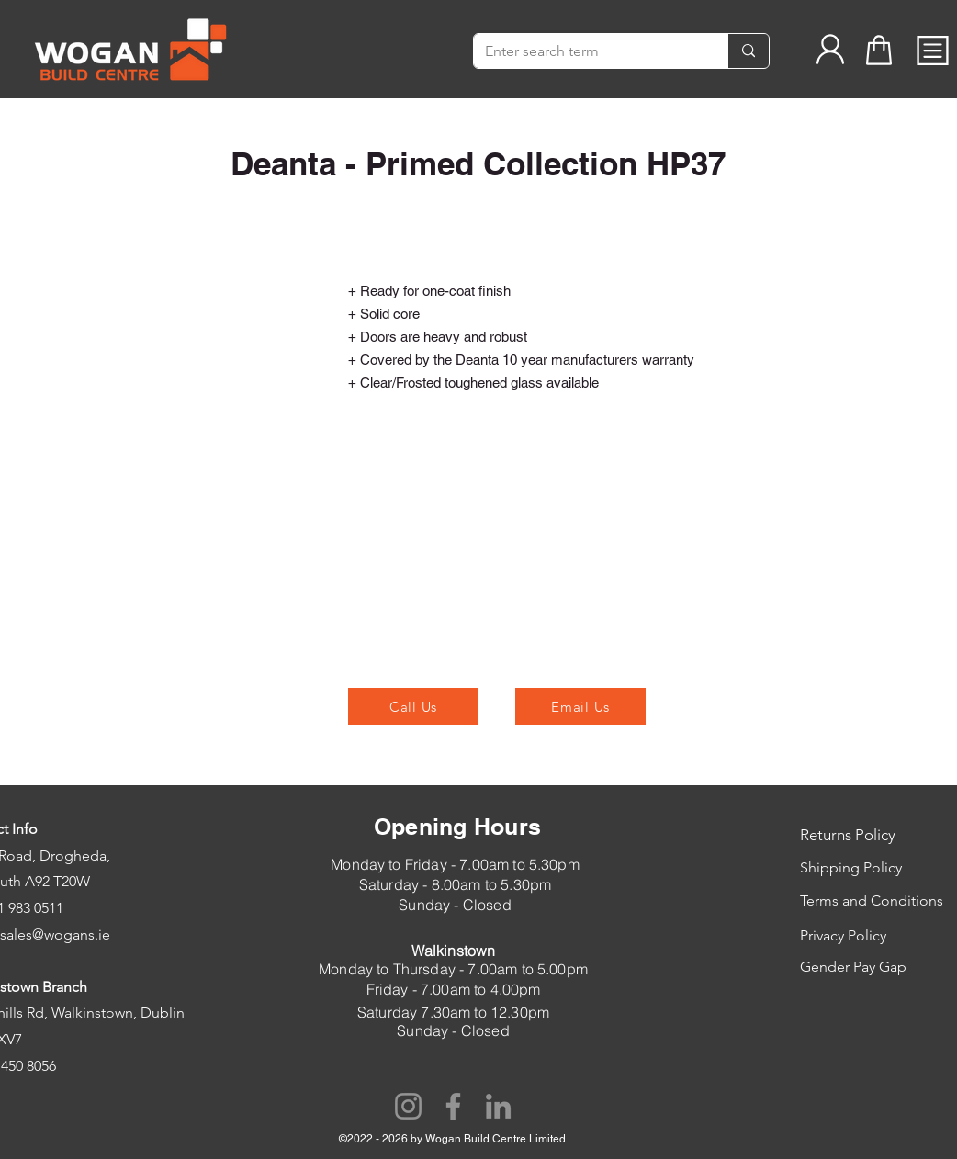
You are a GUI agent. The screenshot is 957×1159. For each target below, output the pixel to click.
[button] (932, 50)
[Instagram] (408, 1106)
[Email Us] (580, 706)
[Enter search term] (587, 51)
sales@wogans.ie (55, 934)
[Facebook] (453, 1106)
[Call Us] (413, 706)
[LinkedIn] (498, 1106)
